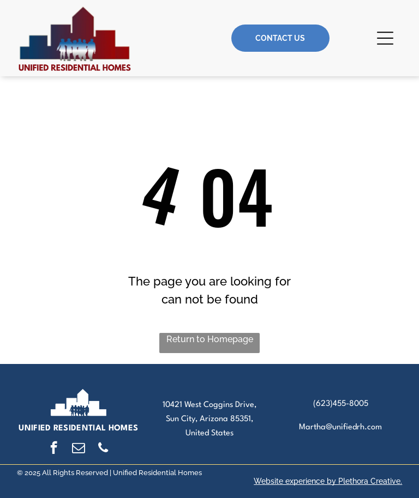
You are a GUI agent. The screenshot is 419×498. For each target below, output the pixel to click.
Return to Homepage (209, 339)
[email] (78, 449)
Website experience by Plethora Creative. (328, 481)
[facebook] (53, 449)
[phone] (102, 449)
